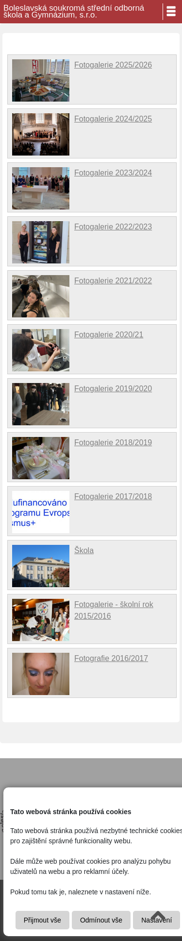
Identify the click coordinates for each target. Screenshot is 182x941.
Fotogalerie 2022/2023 (113, 227)
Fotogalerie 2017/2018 (113, 496)
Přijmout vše (42, 920)
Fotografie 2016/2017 (111, 658)
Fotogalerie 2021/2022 (113, 281)
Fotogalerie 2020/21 (108, 335)
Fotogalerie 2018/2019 (113, 442)
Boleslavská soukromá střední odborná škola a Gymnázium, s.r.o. (73, 11)
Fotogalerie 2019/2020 (113, 388)
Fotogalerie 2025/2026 (113, 65)
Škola (84, 550)
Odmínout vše (101, 920)
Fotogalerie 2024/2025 (113, 119)
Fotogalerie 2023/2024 (113, 173)
